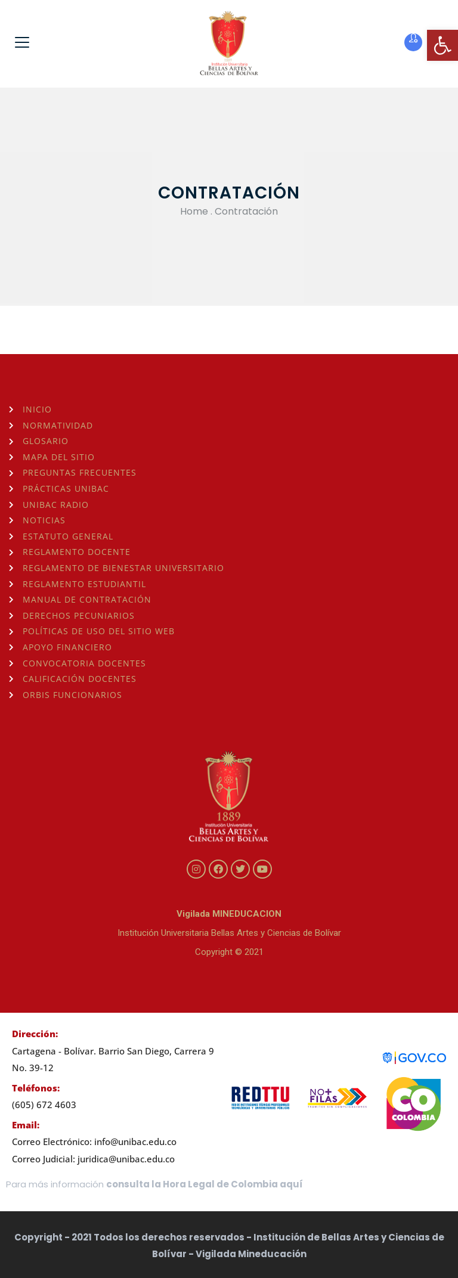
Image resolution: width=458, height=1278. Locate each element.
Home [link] (194, 211)
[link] (442, 45)
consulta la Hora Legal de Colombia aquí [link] (204, 1184)
